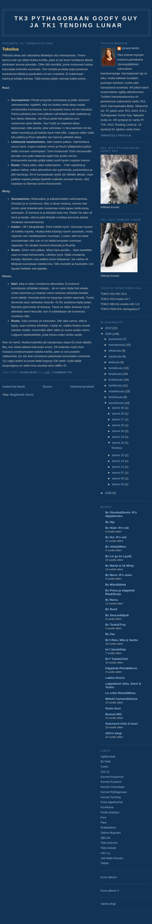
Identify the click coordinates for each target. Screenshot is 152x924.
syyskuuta (115, 356)
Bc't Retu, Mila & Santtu (121, 640)
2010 (108, 328)
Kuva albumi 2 (110, 890)
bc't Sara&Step (115, 649)
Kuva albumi (109, 877)
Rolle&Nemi (108, 827)
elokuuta (114, 362)
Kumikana (107, 807)
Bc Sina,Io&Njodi (117, 615)
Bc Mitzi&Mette (115, 584)
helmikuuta (116, 397)
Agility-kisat (108, 756)
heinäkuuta (116, 368)
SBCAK (105, 838)
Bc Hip (109, 522)
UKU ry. (106, 853)
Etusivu (47, 386)
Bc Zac (110, 634)
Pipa (103, 822)
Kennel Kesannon (112, 776)
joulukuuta (116, 339)
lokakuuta (115, 350)
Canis (104, 766)
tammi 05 (118, 478)
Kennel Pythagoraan (114, 792)
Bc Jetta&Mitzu (115, 546)
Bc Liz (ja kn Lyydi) (118, 556)
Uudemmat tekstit (13, 386)
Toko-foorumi (109, 842)
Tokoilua (10, 49)
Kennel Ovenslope (112, 787)
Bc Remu (111, 599)
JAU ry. (105, 771)
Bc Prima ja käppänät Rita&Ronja (120, 592)
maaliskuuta (117, 391)
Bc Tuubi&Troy (115, 624)
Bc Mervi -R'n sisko (118, 575)
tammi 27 (118, 419)
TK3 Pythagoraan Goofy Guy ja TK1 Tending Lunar (76, 22)
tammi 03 (118, 484)
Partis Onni (113, 708)
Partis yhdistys (110, 812)
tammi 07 (118, 472)
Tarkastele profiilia (116, 135)
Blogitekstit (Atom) (22, 394)
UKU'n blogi (113, 733)
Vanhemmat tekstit (82, 386)
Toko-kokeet (108, 848)
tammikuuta (117, 403)
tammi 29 (118, 413)
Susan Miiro (130, 48)
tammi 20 (118, 431)
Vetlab (105, 863)
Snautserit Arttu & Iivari (121, 723)
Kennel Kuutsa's (111, 781)
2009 (108, 333)
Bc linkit (106, 761)
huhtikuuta (116, 385)
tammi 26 (118, 425)
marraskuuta (117, 344)
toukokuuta (116, 379)
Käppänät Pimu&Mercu (121, 668)
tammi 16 (118, 442)
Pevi (103, 817)
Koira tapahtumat (112, 802)
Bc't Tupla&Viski (116, 658)
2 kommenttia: (62, 372)
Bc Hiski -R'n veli (117, 528)
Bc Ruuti (111, 609)
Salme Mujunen (111, 832)
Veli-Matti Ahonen (112, 858)
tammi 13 (118, 466)
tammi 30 (118, 407)
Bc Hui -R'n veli (116, 537)
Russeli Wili (113, 714)
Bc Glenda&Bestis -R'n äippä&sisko (121, 514)
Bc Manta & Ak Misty (119, 565)
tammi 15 (118, 455)
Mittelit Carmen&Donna (121, 698)
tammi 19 (118, 437)
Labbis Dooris (115, 677)
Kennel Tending (110, 797)
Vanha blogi (108, 903)
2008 (108, 493)
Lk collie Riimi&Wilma (120, 693)
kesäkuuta (116, 374)
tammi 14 (118, 461)
